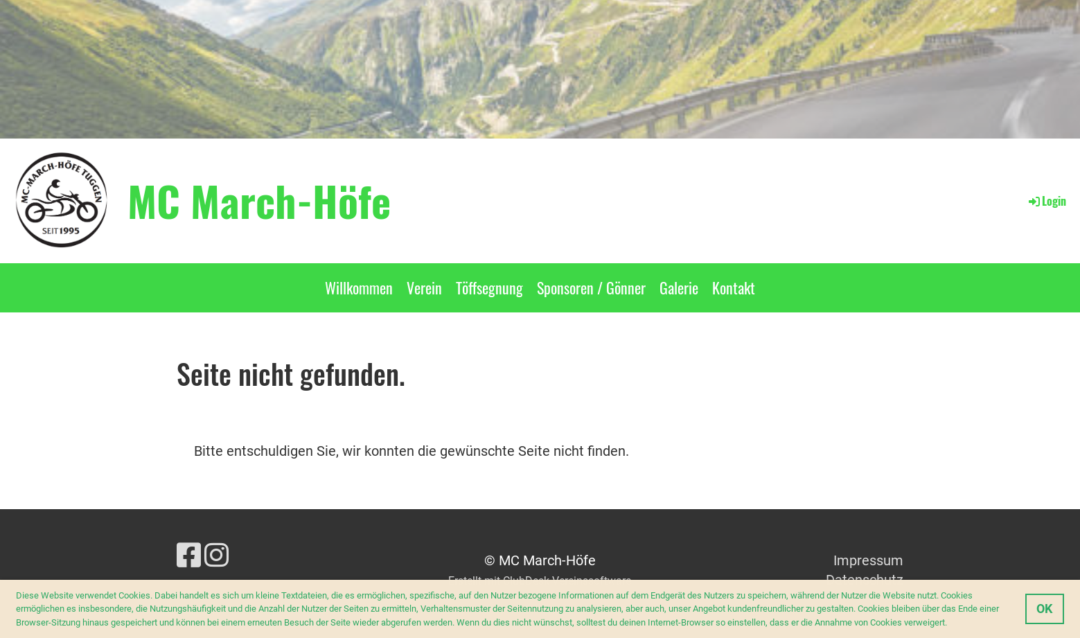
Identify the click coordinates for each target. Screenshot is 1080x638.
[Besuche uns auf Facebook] (189, 556)
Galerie (678, 287)
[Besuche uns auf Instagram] (216, 556)
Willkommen (359, 287)
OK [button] (1044, 608)
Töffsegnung (489, 287)
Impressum (868, 560)
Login (1046, 201)
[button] (951, 623)
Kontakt (733, 287)
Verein (424, 287)
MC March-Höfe (259, 200)
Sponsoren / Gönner (591, 287)
